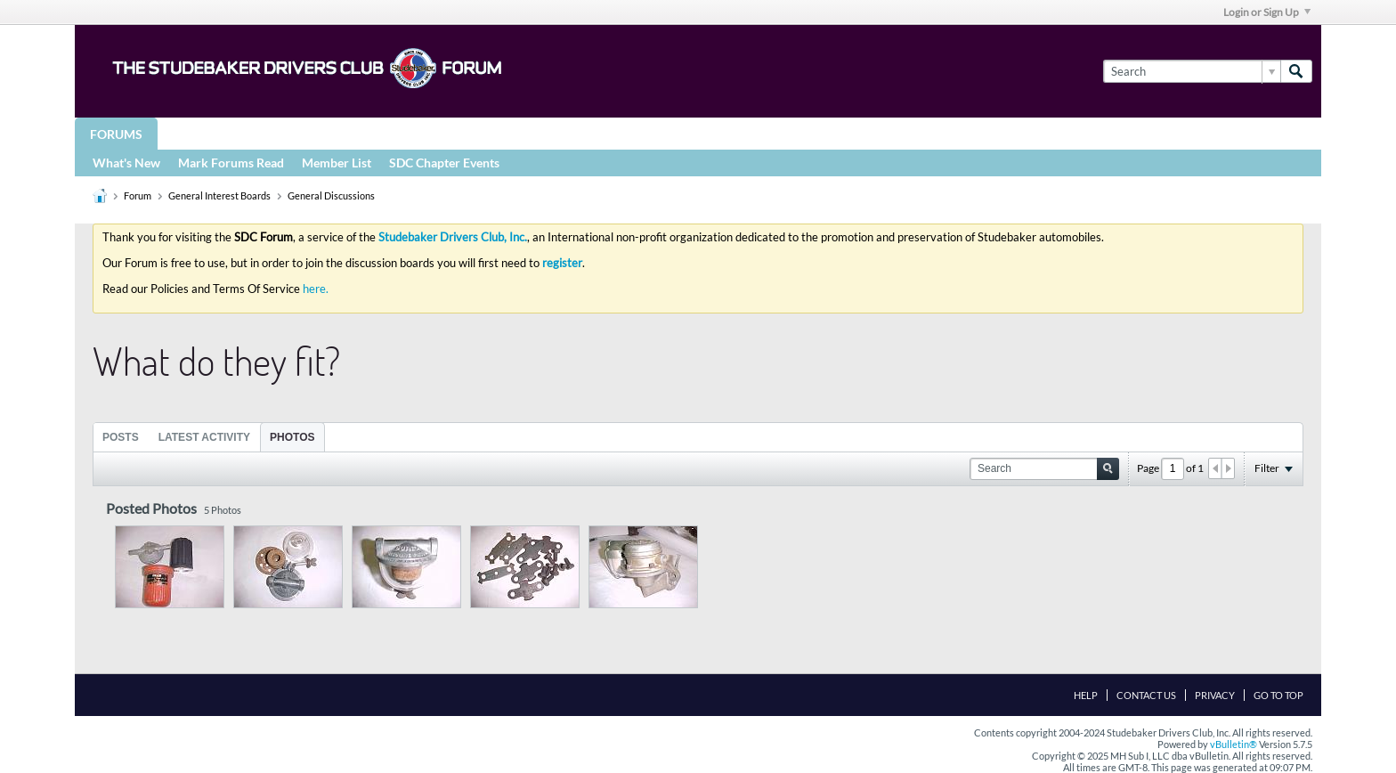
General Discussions (331, 195)
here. (316, 288)
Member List (336, 162)
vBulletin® (1233, 744)
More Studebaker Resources (646, 133)
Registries (486, 133)
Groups (198, 133)
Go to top (1278, 695)
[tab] (121, 437)
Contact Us (1146, 695)
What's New (126, 162)
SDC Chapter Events (444, 162)
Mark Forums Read (231, 162)
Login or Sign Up (1267, 12)
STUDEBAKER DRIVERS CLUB (338, 133)
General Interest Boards (219, 195)
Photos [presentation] (292, 437)
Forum (137, 195)
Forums (116, 134)
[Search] (1191, 71)
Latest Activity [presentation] (204, 437)
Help (1086, 695)
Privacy (1215, 695)
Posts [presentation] (120, 437)
